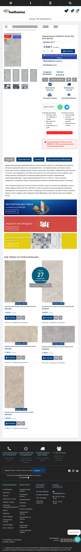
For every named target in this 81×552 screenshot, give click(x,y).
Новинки (6, 513)
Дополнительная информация (59, 159)
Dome (55, 65)
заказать (12, 245)
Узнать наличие (57, 80)
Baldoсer (59, 61)
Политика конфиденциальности (11, 506)
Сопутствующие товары (25, 531)
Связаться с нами (9, 499)
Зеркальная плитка (24, 513)
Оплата (5, 496)
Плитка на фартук (26, 509)
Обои (21, 522)
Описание (9, 159)
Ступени (23, 506)
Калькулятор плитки (7, 520)
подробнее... (12, 211)
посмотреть (12, 228)
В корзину (68, 51)
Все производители (44, 19)
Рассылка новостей (39, 502)
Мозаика (23, 503)
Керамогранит (25, 499)
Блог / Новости (8, 528)
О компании (7, 489)
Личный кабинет (42, 491)
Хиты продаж (8, 516)
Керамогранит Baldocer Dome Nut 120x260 (19, 412)
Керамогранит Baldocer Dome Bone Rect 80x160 (58, 306)
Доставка (6, 493)
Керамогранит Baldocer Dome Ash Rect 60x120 (57, 347)
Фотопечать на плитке (25, 518)
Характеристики (24, 159)
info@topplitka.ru (59, 492)
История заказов (42, 495)
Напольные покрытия (24, 526)
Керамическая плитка (25, 490)
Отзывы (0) (39, 159)
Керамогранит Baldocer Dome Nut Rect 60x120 (20, 346)
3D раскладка (8, 525)
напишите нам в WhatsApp (37, 193)
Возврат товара (8, 502)
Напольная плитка (24, 495)
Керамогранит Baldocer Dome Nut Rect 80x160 (20, 306)
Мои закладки (41, 498)
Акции (5, 510)
